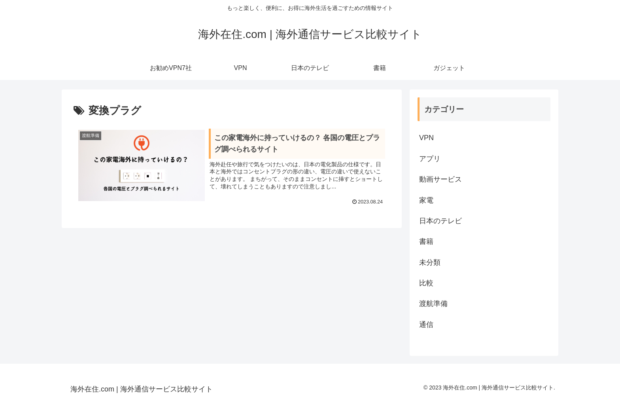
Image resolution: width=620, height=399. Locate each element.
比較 (426, 283)
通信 (426, 325)
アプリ (429, 159)
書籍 (426, 241)
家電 (426, 200)
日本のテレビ (440, 221)
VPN (426, 138)
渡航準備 (433, 304)
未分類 (429, 262)
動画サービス (440, 179)
